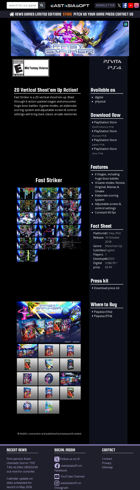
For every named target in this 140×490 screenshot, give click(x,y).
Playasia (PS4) (103, 316)
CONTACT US (124, 14)
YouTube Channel (69, 476)
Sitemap (107, 467)
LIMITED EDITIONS (48, 14)
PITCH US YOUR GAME (89, 14)
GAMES (29, 14)
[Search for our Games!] (22, 5)
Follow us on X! (66, 459)
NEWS (19, 14)
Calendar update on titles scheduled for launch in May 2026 (20, 483)
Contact (107, 459)
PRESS (110, 14)
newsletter (105, 5)
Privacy (106, 463)
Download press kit (106, 288)
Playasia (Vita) (103, 312)
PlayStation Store (105, 122)
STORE (67, 14)
